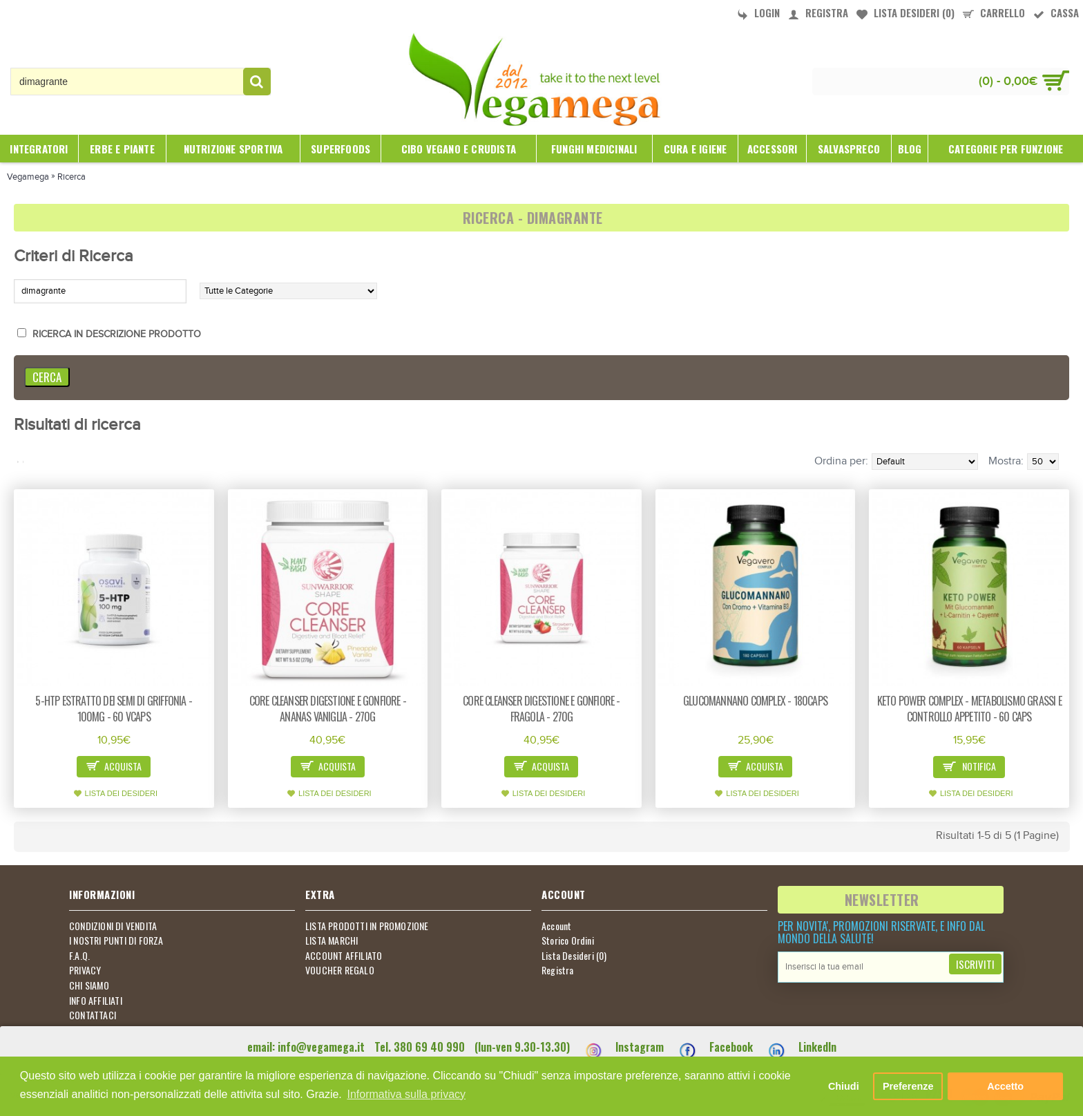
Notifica (969, 767)
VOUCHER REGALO (339, 970)
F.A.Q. (79, 956)
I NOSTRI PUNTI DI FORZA (116, 940)
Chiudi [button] (843, 1086)
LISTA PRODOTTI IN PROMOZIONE (367, 926)
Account (556, 926)
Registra (558, 970)
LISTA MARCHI (331, 940)
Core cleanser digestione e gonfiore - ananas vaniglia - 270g (327, 708)
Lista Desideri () (574, 956)
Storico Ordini (568, 940)
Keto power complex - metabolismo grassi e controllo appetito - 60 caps (969, 708)
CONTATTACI (92, 1015)
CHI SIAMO (89, 985)
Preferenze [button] (908, 1086)
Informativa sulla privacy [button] (406, 1094)
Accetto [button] (1005, 1086)
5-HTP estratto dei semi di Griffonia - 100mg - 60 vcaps (113, 708)
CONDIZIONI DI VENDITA (113, 926)
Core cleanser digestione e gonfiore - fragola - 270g (541, 708)
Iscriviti (975, 964)
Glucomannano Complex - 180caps (755, 700)
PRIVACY (85, 970)
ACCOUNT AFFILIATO (343, 956)
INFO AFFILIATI (95, 1001)
